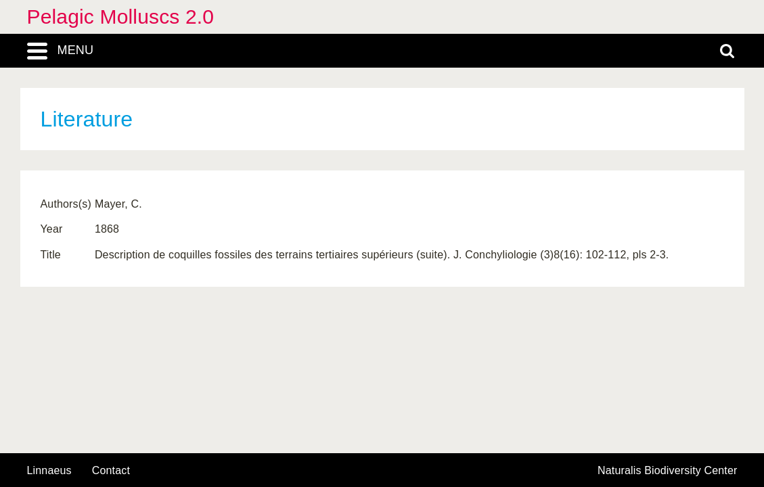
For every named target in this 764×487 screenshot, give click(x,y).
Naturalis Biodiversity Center (668, 470)
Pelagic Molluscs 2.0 (121, 16)
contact (111, 470)
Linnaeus (49, 470)
